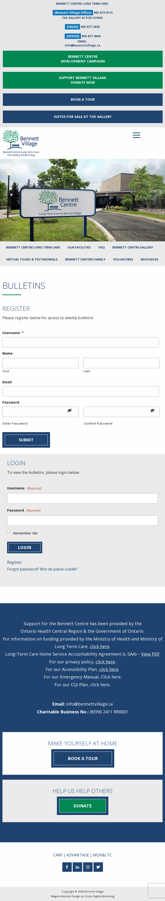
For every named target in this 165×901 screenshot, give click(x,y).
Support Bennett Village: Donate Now (83, 80)
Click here (111, 677)
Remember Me (25, 533)
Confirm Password (98, 423)
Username (13, 333)
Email (7, 382)
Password (10, 402)
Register (14, 562)
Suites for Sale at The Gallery (83, 116)
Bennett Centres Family (85, 259)
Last (87, 371)
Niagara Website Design (65, 896)
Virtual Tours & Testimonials (32, 259)
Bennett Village (94, 891)
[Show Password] (72, 412)
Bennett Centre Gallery (132, 247)
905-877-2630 (90, 27)
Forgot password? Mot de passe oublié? (42, 569)
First (6, 371)
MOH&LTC (102, 855)
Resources (149, 259)
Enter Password (15, 423)
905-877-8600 (91, 36)
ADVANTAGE (77, 855)
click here (99, 646)
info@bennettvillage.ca (82, 45)
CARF (57, 855)
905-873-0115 (103, 13)
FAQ (101, 247)
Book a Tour (83, 99)
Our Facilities (79, 247)
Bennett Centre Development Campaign (83, 58)
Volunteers (123, 259)
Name (7, 353)
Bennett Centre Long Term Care (33, 247)
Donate (82, 806)
